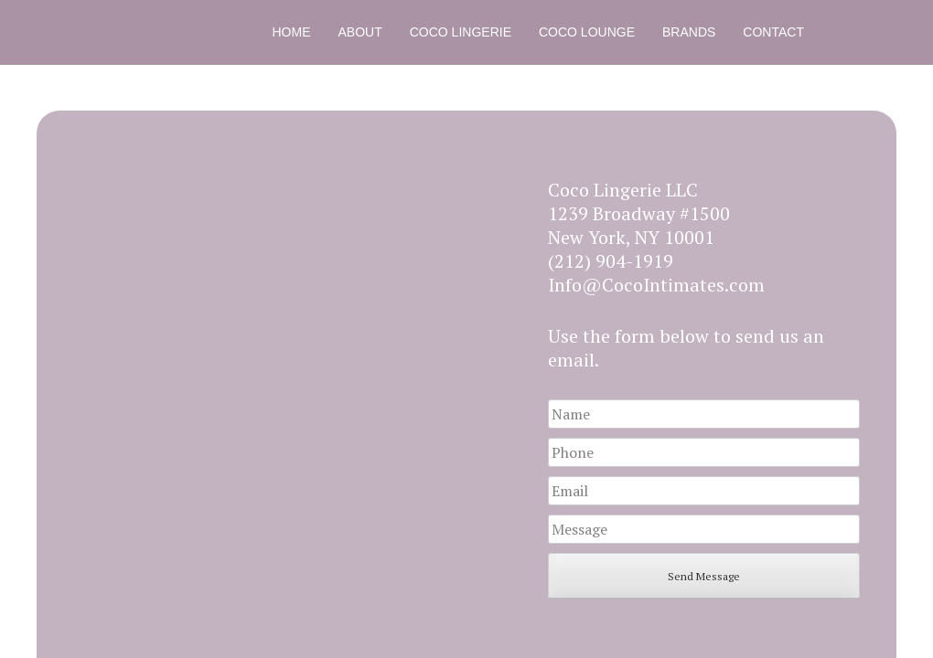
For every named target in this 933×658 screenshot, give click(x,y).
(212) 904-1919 (610, 261)
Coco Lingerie (460, 32)
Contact (773, 32)
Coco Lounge (587, 32)
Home (292, 32)
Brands (688, 32)
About (360, 32)
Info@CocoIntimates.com (656, 284)
